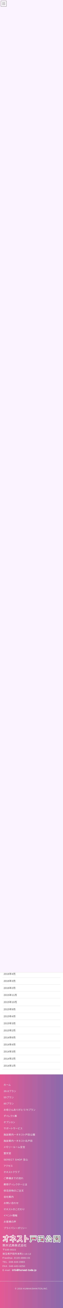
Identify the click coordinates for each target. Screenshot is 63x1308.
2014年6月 (9, 1037)
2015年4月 (9, 1016)
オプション (9, 1122)
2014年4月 (9, 1044)
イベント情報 (10, 1215)
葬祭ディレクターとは (15, 1184)
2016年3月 (9, 981)
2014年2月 (9, 1058)
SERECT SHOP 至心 (16, 1159)
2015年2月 (9, 1030)
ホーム (7, 1084)
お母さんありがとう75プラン (20, 1109)
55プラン (9, 1097)
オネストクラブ (12, 1172)
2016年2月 (9, 988)
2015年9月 (9, 1009)
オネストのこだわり (14, 1209)
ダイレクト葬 (10, 1116)
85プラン (9, 1103)
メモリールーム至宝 (14, 1147)
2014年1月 (9, 1065)
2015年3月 (9, 1023)
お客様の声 (10, 1221)
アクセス (8, 1166)
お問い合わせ (11, 1203)
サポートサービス (13, 1128)
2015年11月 (10, 995)
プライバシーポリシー (15, 1228)
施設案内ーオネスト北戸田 (18, 1141)
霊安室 (7, 1153)
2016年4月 (9, 974)
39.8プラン (10, 1091)
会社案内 (9, 1197)
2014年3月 (9, 1051)
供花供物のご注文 (14, 1190)
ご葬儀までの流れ (14, 1178)
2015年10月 (10, 1002)
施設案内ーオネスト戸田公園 (19, 1134)
